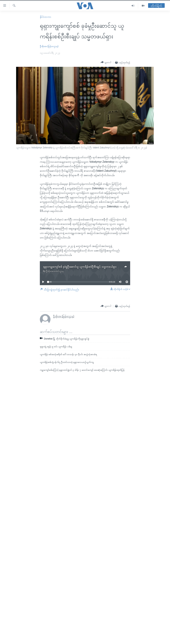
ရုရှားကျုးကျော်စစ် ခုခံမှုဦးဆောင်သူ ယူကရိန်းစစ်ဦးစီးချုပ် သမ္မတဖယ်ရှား (79, 266)
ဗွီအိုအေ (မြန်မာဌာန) (49, 46)
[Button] (106, 62)
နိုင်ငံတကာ (45, 16)
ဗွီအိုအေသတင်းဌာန (55, 271)
